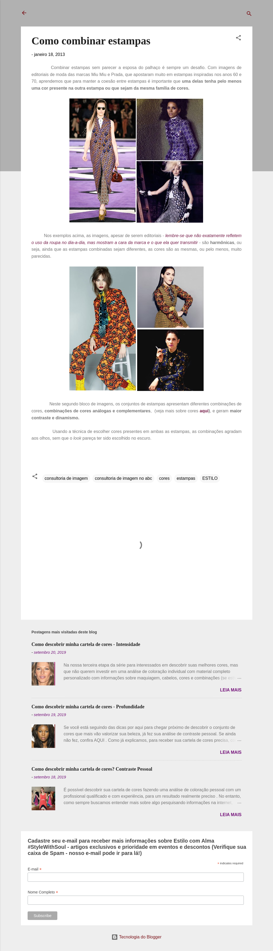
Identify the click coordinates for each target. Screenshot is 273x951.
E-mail (35, 869)
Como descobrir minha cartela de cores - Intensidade (86, 644)
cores (164, 478)
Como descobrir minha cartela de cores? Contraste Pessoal (92, 769)
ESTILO (210, 478)
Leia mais (230, 690)
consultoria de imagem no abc (123, 478)
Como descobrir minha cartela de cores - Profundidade (88, 706)
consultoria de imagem (66, 478)
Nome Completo (43, 892)
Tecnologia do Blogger (136, 937)
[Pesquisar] (249, 14)
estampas (186, 478)
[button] (238, 39)
